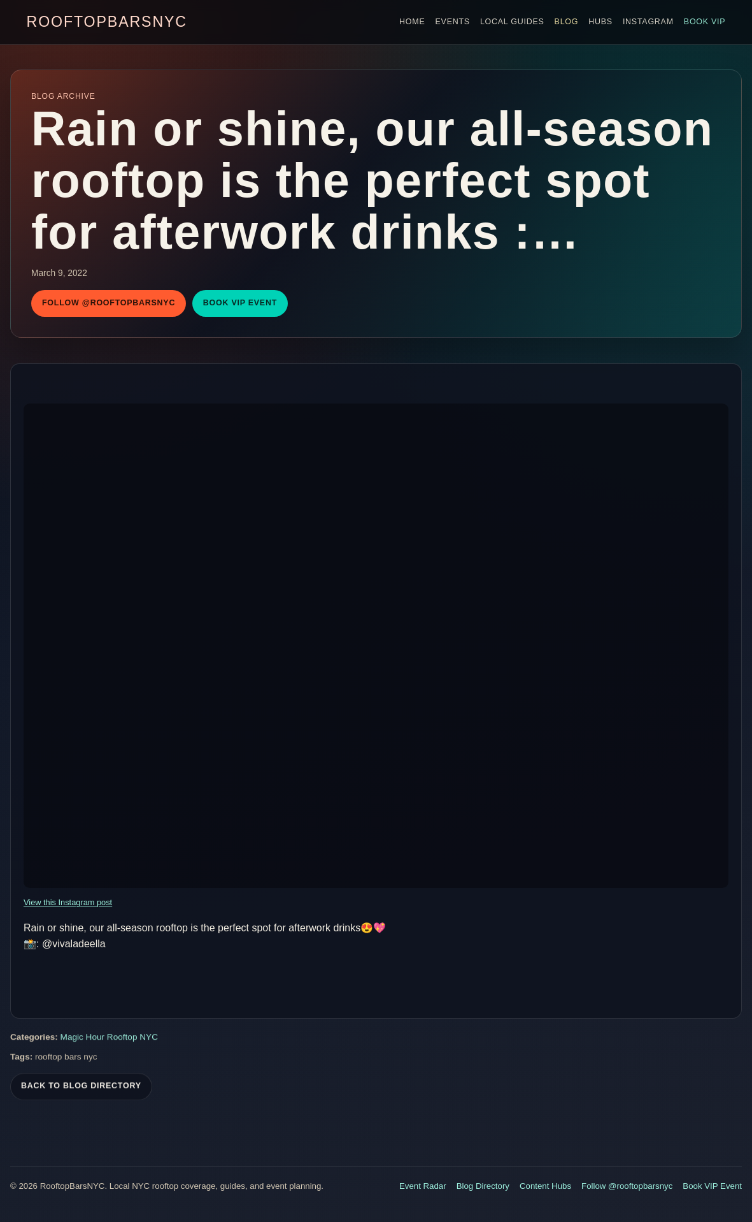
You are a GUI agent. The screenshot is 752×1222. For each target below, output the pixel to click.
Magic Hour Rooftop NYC (109, 1039)
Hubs (600, 21)
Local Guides (512, 21)
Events (453, 21)
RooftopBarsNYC (107, 21)
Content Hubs (545, 1186)
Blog (567, 21)
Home (412, 21)
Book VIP (705, 21)
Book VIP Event (240, 302)
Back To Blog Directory (81, 1087)
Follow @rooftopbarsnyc (108, 302)
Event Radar (422, 1186)
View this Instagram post (68, 902)
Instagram (648, 21)
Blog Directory (483, 1186)
